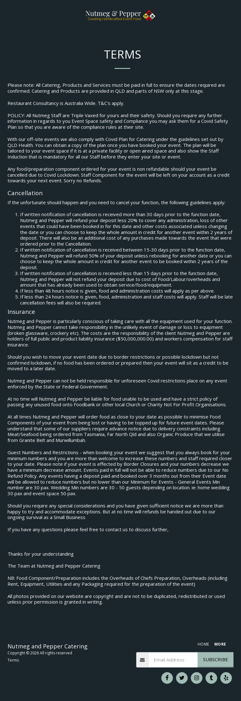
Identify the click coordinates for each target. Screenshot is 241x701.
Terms (13, 660)
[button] (7, 15)
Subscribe (215, 659)
